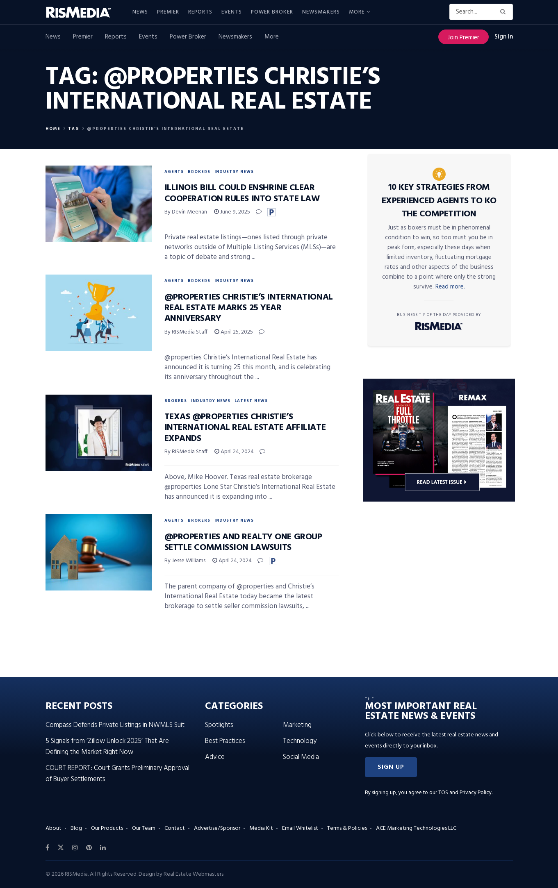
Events (231, 12)
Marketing (297, 725)
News (140, 12)
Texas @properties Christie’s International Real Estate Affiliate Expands (245, 428)
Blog (76, 828)
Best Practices (225, 741)
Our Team (143, 828)
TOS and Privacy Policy (465, 792)
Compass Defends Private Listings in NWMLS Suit (115, 725)
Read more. (450, 287)
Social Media (301, 757)
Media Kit (261, 828)
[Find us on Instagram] (75, 848)
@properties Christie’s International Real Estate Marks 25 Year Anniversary (248, 308)
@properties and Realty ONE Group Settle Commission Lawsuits (243, 542)
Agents (174, 172)
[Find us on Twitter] (60, 848)
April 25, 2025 (233, 332)
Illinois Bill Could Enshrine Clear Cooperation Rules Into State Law (242, 193)
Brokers (199, 172)
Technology (300, 741)
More (356, 12)
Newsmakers (321, 12)
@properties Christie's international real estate (165, 128)
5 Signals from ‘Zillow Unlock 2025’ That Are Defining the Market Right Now (107, 747)
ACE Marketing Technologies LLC (416, 828)
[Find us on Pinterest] (89, 848)
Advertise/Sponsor (217, 828)
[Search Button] (504, 12)
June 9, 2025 (232, 212)
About (53, 828)
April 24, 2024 (234, 451)
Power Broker (272, 12)
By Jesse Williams (184, 561)
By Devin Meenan (185, 212)
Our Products (107, 828)
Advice (215, 757)
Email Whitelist (300, 828)
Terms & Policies (347, 828)
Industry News (234, 172)
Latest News (251, 401)
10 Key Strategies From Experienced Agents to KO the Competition (439, 200)
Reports (200, 12)
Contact (174, 828)
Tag (74, 128)
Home (53, 128)
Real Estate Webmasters (193, 874)
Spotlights (219, 725)
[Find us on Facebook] (47, 848)
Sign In (503, 37)
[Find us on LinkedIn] (103, 848)
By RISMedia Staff (185, 332)
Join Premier (463, 38)
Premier (168, 12)
